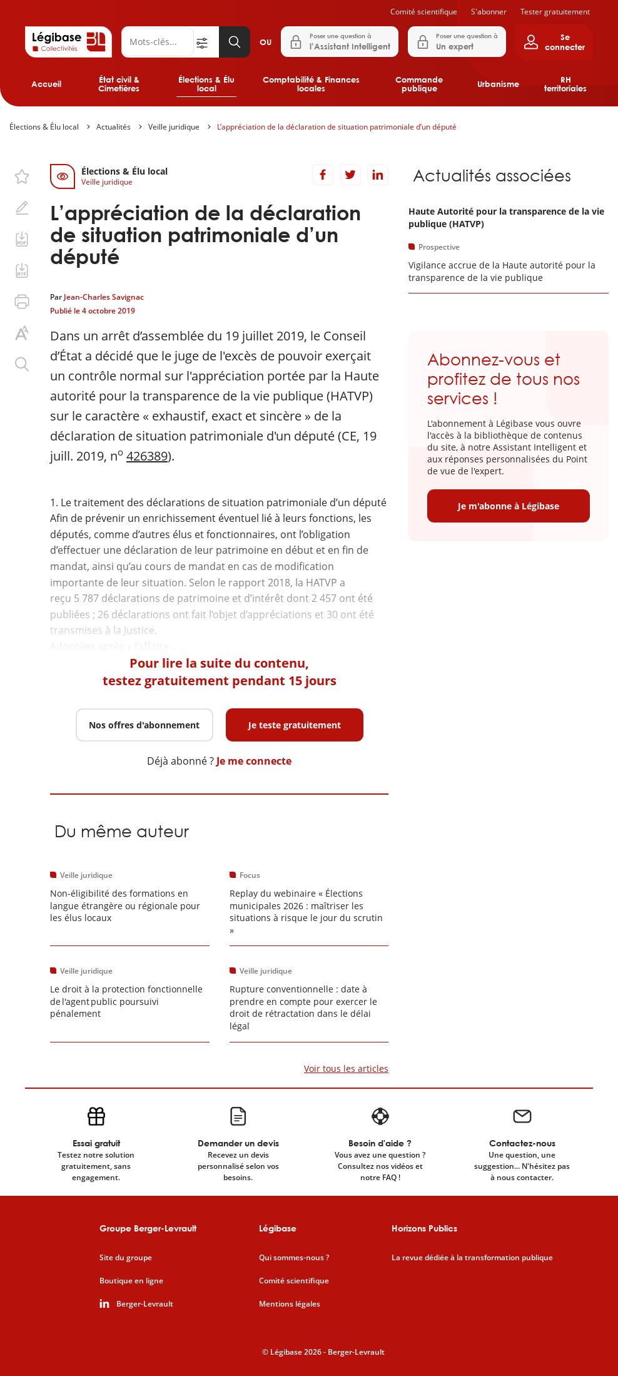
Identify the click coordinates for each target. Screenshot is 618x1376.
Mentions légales (289, 1304)
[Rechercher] (157, 42)
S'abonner (489, 11)
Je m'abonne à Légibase (508, 506)
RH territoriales (565, 83)
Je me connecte (253, 761)
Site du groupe (125, 1258)
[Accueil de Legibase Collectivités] (68, 42)
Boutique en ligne (131, 1281)
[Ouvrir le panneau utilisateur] (554, 42)
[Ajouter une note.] (21, 207)
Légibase (277, 1228)
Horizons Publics (424, 1228)
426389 (147, 455)
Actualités (113, 126)
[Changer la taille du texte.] (21, 332)
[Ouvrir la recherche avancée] (206, 42)
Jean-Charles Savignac (104, 297)
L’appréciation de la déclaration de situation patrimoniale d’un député (337, 126)
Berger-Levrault (144, 1304)
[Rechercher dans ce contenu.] (21, 364)
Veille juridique (174, 126)
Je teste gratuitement (294, 725)
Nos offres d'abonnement (144, 725)
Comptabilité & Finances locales (311, 83)
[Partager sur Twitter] (350, 174)
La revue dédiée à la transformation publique (472, 1258)
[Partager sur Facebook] (322, 174)
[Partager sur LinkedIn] (377, 174)
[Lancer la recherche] (234, 42)
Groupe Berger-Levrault (147, 1228)
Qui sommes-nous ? (294, 1258)
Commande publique (419, 83)
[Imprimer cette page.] (21, 301)
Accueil (46, 84)
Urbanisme (498, 84)
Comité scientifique (423, 11)
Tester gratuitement (555, 11)
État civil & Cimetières (118, 83)
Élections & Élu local (206, 83)
